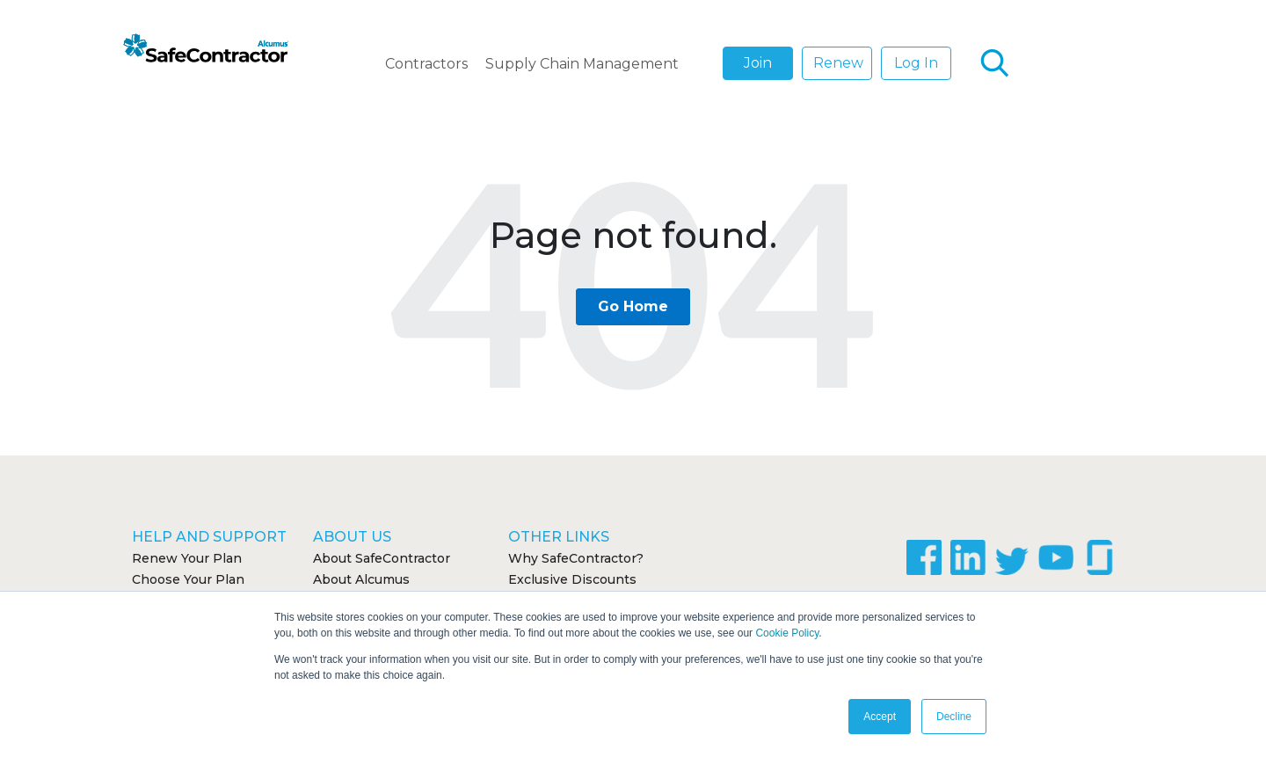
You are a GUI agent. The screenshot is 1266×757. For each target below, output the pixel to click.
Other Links (558, 536)
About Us (352, 536)
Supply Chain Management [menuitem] (582, 63)
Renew (838, 63)
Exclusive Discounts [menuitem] (572, 579)
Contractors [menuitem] (426, 63)
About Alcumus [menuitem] (361, 579)
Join (758, 63)
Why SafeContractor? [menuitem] (576, 558)
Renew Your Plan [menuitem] (187, 558)
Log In (916, 63)
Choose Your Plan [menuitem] (188, 579)
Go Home (633, 306)
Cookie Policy (787, 633)
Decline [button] (953, 716)
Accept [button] (879, 716)
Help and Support (209, 536)
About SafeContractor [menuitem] (381, 558)
